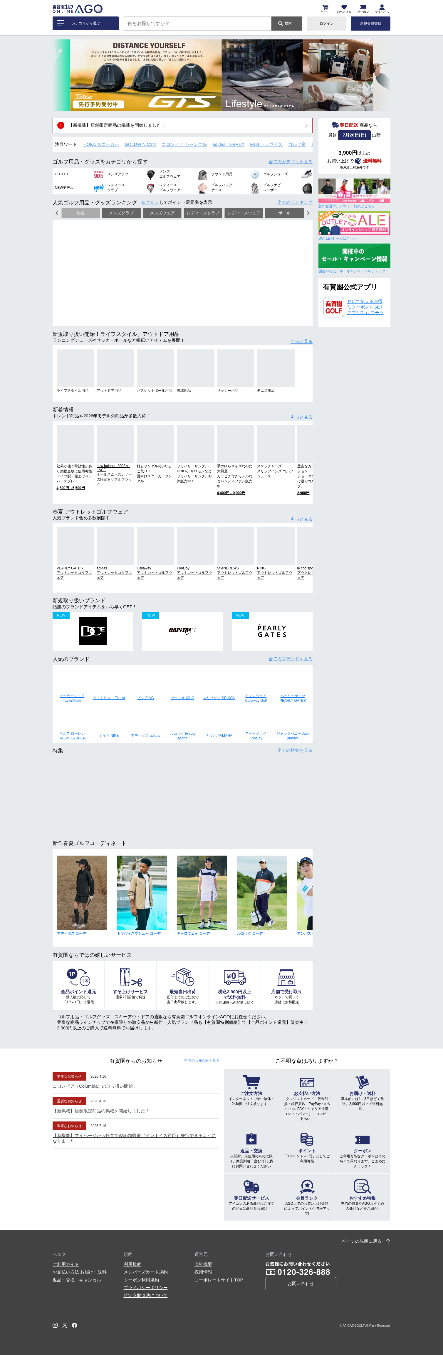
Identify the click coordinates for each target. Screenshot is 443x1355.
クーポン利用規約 (141, 1279)
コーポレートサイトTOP (218, 1279)
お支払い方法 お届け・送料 (80, 1271)
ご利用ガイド (66, 1264)
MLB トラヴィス (266, 144)
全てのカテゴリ (291, 161)
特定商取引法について (146, 1295)
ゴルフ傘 (297, 144)
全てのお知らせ (201, 1061)
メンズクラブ (121, 213)
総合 (81, 213)
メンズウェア (162, 213)
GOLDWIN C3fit (140, 144)
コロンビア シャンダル (184, 144)
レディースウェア (243, 213)
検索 (288, 23)
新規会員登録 (370, 23)
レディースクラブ (203, 213)
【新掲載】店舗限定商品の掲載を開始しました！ (116, 125)
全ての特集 (295, 750)
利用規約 (132, 1264)
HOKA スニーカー (101, 144)
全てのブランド (291, 658)
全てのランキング (295, 202)
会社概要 (203, 1264)
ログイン (327, 23)
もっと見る (302, 341)
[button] (61, 75)
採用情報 (203, 1271)
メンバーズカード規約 (146, 1271)
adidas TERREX (228, 144)
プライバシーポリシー (146, 1287)
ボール (284, 213)
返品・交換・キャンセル (77, 1279)
